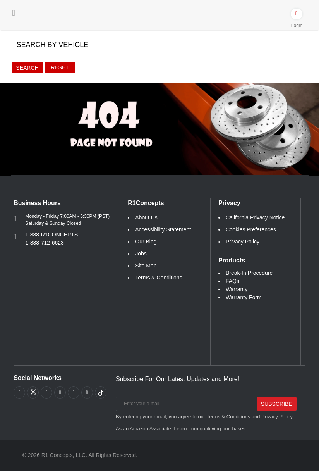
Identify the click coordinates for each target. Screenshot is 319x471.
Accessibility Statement (163, 229)
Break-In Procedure (249, 273)
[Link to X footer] (33, 392)
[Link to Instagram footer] (73, 392)
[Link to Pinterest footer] (60, 392)
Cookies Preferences (251, 229)
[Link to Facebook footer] (19, 392)
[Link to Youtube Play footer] (46, 392)
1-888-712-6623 (44, 243)
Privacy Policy (242, 241)
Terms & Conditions (158, 277)
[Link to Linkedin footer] (87, 392)
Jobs (141, 253)
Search (27, 68)
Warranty (236, 289)
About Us (146, 217)
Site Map (145, 265)
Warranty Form (244, 297)
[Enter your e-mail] (185, 404)
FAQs (232, 281)
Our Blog (145, 241)
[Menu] (13, 13)
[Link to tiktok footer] (100, 392)
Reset (60, 67)
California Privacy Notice (255, 217)
